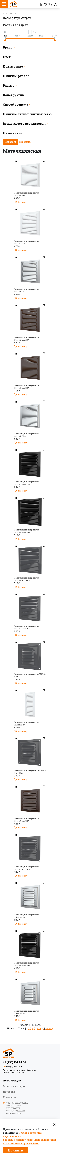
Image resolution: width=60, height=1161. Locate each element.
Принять (15, 1150)
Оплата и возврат (14, 1086)
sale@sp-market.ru (14, 1066)
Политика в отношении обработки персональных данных (19, 1071)
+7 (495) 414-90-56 (14, 1062)
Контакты (9, 1097)
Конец (49, 1028)
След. (40, 1028)
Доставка (9, 1091)
